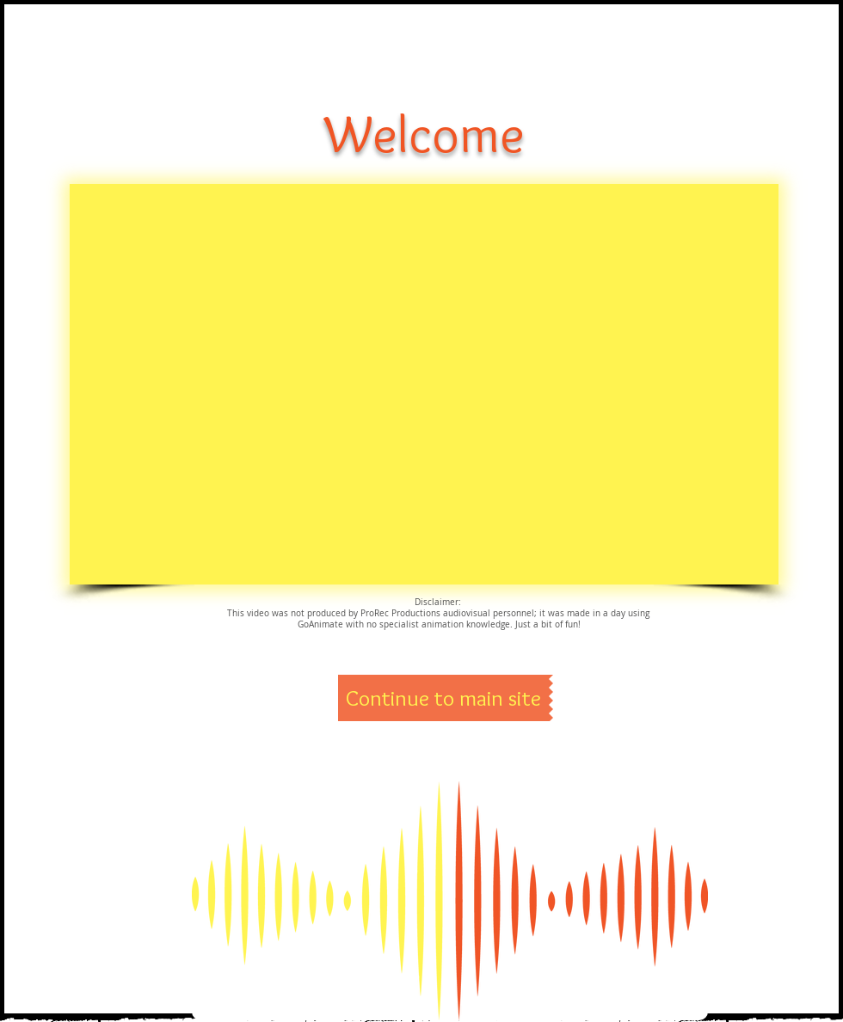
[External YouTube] (424, 384)
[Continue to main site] (443, 698)
